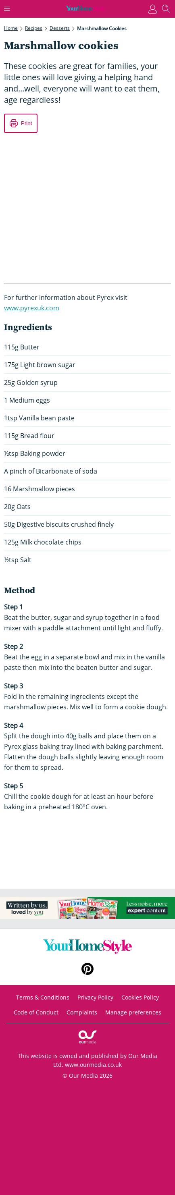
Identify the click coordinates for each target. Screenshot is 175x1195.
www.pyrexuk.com (31, 307)
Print (26, 123)
